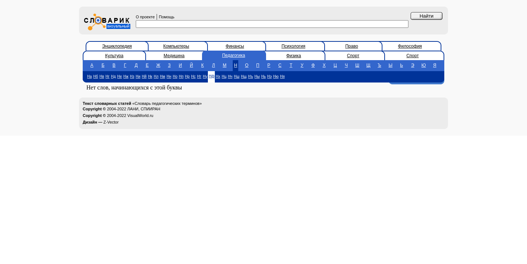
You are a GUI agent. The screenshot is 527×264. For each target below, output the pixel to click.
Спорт (353, 55)
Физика (293, 55)
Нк (150, 76)
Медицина (174, 55)
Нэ (269, 76)
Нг (107, 76)
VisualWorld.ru (140, 115)
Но (175, 76)
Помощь (167, 17)
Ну (205, 76)
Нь (263, 76)
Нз (132, 76)
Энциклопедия (117, 46)
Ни (138, 76)
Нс (193, 76)
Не (119, 76)
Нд (113, 76)
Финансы (235, 46)
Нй (144, 76)
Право (351, 46)
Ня (282, 76)
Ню (276, 76)
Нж (125, 76)
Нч (230, 76)
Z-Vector (111, 122)
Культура (114, 55)
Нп (181, 76)
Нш (236, 76)
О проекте (145, 17)
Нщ (243, 76)
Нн (169, 76)
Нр (187, 76)
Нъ (250, 76)
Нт (199, 76)
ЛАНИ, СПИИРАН (143, 109)
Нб (95, 76)
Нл (156, 76)
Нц (224, 76)
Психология (293, 46)
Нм (162, 76)
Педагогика (233, 55)
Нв (102, 76)
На (89, 76)
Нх (218, 76)
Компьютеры (176, 46)
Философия (410, 46)
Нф (211, 76)
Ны (256, 76)
